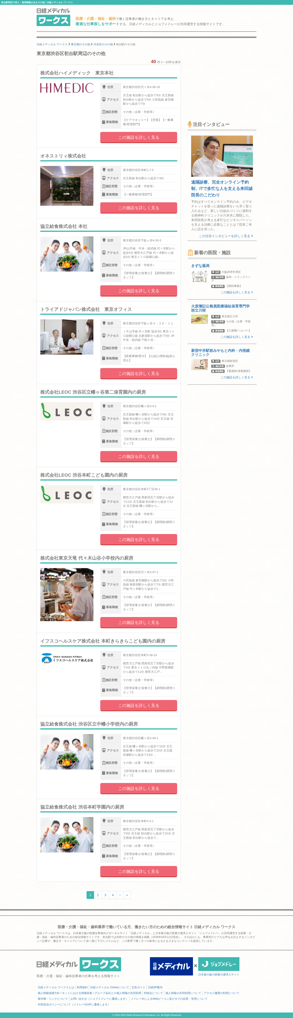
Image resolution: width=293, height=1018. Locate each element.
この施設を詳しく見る (138, 137)
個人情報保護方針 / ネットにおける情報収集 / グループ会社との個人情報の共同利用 (89, 993)
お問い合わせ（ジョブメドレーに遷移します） (99, 998)
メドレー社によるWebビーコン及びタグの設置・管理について (169, 998)
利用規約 (82, 987)
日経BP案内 (155, 987)
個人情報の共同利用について (183, 993)
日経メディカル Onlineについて (109, 987)
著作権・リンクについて (53, 998)
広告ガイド (138, 987)
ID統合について (153, 993)
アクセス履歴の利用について (221, 993)
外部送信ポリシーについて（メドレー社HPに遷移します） (74, 1004)
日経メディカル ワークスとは (56, 987)
